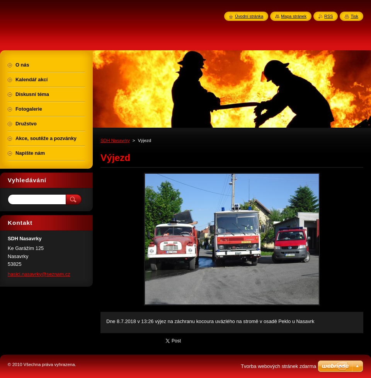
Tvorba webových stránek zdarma (278, 366)
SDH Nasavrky (115, 140)
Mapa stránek (293, 16)
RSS (328, 16)
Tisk (354, 16)
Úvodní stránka (249, 16)
